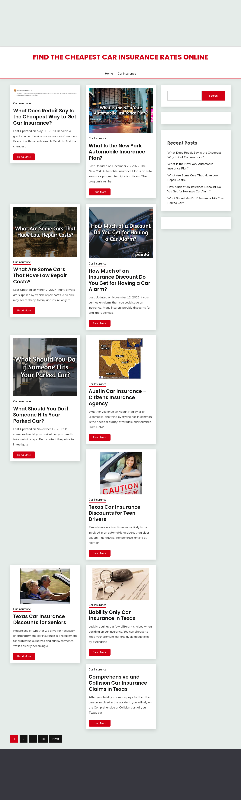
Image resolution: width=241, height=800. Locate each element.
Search (213, 95)
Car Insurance (127, 73)
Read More (24, 157)
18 (43, 739)
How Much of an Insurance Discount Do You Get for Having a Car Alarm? (119, 280)
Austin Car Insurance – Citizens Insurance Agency (117, 397)
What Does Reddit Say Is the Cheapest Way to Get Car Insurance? (44, 116)
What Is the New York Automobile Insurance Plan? (117, 151)
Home (109, 73)
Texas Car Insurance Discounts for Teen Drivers (114, 513)
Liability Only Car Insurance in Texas (112, 615)
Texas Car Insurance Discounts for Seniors (39, 619)
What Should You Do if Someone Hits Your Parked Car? (40, 414)
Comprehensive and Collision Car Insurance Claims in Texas (118, 682)
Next (55, 739)
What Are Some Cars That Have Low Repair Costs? (40, 275)
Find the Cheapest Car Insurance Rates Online (120, 57)
